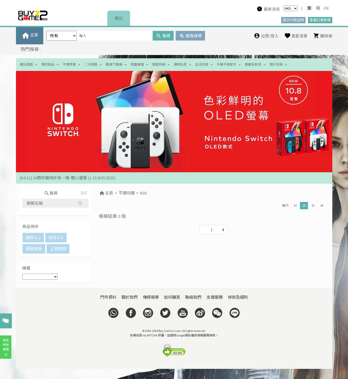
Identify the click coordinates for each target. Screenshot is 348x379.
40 (321, 205)
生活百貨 (201, 64)
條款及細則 (238, 297)
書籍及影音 (253, 64)
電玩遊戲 (26, 64)
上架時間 (58, 248)
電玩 (119, 18)
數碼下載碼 (114, 64)
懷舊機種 (137, 64)
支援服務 (215, 297)
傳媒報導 (151, 297)
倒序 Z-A (56, 237)
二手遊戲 (90, 64)
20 (303, 205)
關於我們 (129, 297)
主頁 (106, 193)
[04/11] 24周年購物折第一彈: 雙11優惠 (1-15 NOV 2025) (67, 177)
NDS (143, 193)
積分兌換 (276, 64)
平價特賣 (69, 64)
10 (295, 205)
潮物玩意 (180, 64)
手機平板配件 (226, 64)
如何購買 (172, 297)
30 (312, 205)
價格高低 (34, 248)
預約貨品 (47, 64)
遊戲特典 (158, 64)
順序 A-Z (33, 237)
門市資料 (108, 297)
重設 (83, 193)
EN (326, 8)
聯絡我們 (193, 297)
